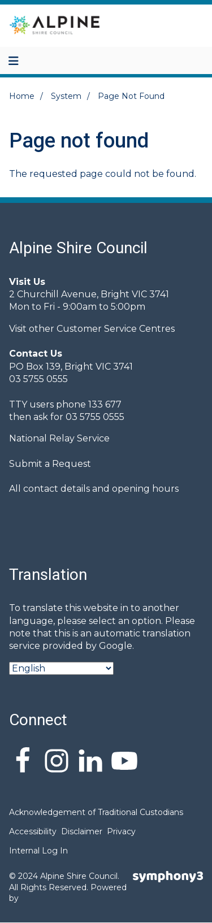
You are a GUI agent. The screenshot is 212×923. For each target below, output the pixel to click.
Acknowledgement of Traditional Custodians (96, 812)
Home (21, 96)
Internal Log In (38, 851)
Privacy (121, 831)
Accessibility (33, 831)
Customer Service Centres (116, 328)
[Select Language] (61, 668)
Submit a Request (50, 463)
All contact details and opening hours (94, 488)
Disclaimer (81, 831)
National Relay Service (59, 438)
